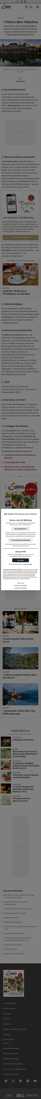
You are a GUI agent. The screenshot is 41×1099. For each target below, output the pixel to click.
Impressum (20, 583)
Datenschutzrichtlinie (20, 585)
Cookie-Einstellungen (20, 588)
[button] (20, 560)
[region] (20, 549)
